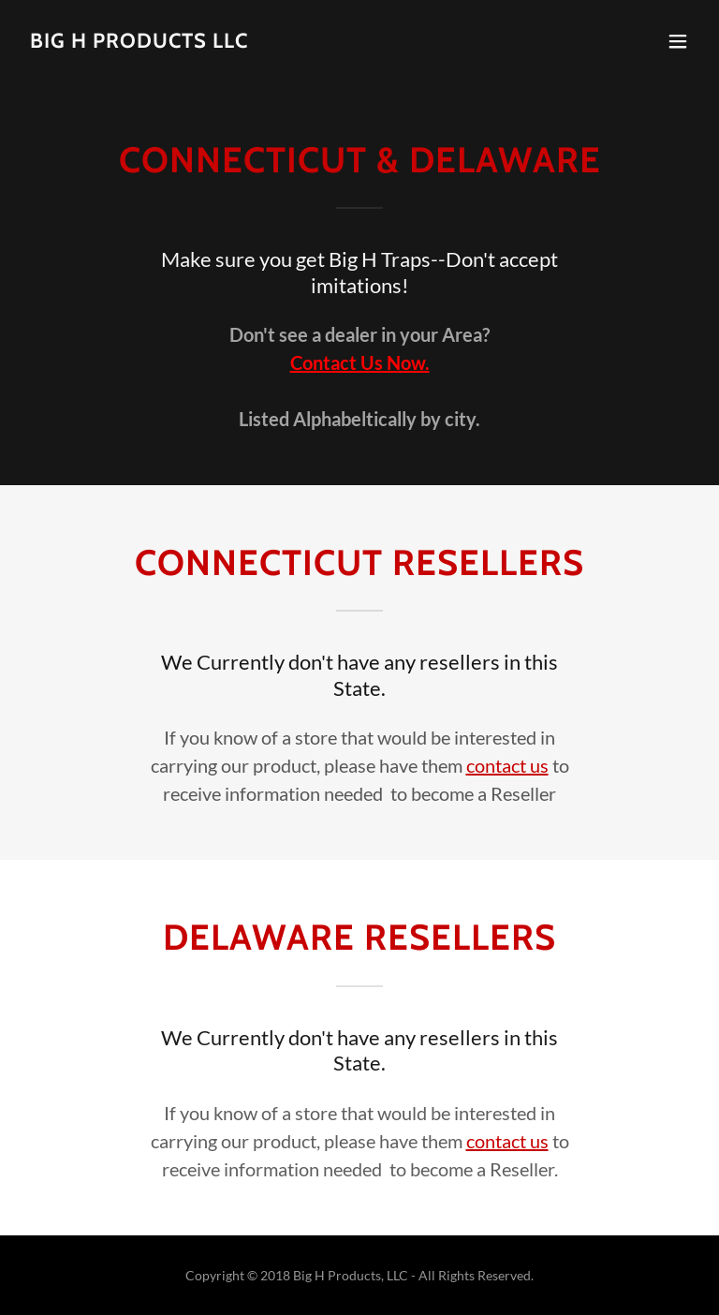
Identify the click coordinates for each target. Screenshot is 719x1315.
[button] (678, 41)
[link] (139, 42)
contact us (507, 765)
